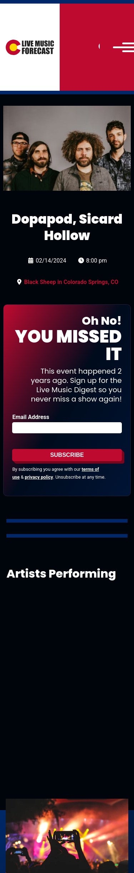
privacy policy (39, 477)
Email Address (30, 417)
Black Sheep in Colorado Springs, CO (71, 282)
